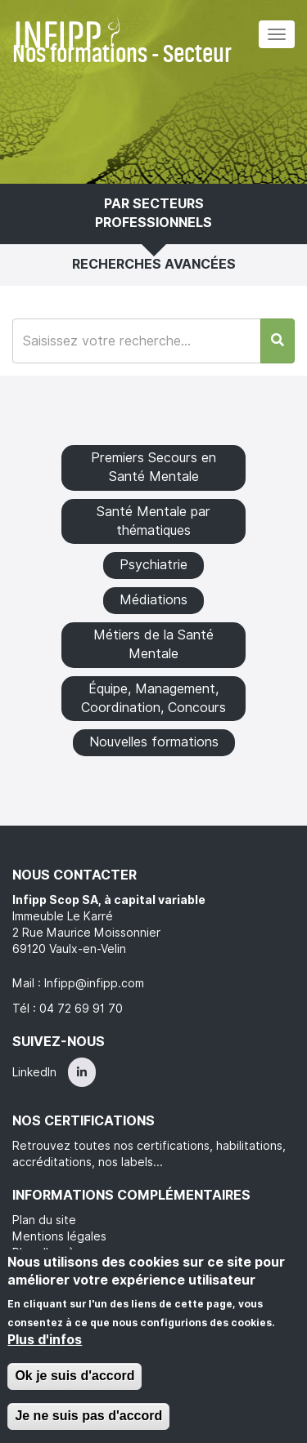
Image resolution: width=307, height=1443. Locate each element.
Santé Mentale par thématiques (153, 521)
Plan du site (44, 1220)
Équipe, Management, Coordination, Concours (153, 698)
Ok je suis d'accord (74, 1376)
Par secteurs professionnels (153, 213)
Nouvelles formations (154, 742)
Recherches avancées (154, 264)
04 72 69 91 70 (81, 1008)
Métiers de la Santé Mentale (153, 644)
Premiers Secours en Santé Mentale (153, 467)
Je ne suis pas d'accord (88, 1416)
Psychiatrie (153, 564)
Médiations (153, 600)
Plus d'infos (44, 1339)
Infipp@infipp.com (94, 983)
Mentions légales (59, 1236)
